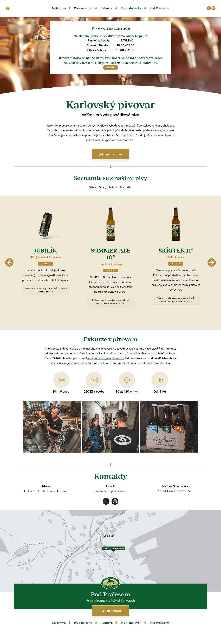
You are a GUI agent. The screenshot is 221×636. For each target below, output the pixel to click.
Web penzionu (110, 611)
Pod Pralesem (159, 8)
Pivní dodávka (131, 8)
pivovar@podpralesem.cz (110, 491)
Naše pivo (59, 8)
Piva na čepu (83, 8)
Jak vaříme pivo (110, 154)
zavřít (110, 68)
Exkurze (107, 8)
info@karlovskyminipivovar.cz (105, 358)
